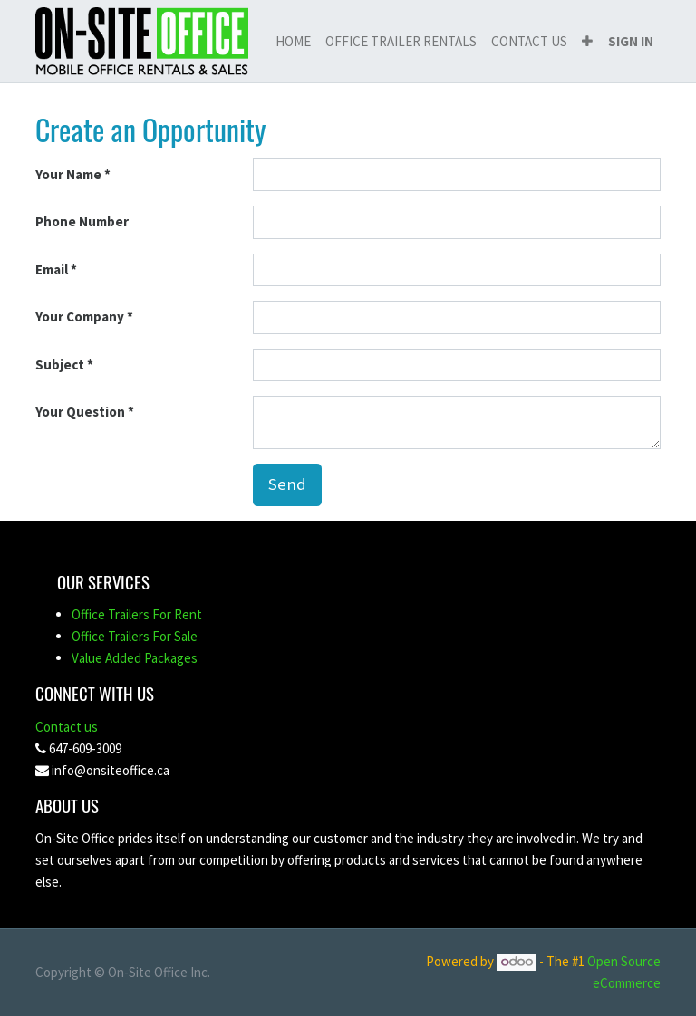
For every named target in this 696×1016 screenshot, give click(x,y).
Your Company (79, 316)
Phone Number (82, 221)
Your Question (80, 411)
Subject (59, 364)
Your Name (68, 174)
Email (51, 269)
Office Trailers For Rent (137, 614)
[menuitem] (293, 42)
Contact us (66, 726)
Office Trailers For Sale (135, 636)
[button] (587, 42)
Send (287, 484)
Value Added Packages (135, 657)
